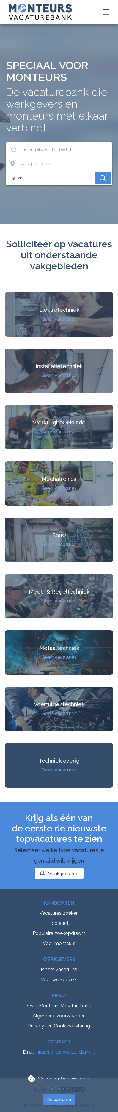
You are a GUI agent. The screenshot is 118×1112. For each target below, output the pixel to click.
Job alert (59, 923)
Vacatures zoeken (59, 913)
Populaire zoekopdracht (59, 933)
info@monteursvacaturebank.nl (65, 1052)
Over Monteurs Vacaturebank (59, 1005)
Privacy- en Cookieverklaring (59, 1026)
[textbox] (59, 149)
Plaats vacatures (59, 969)
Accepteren (59, 1099)
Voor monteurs (59, 943)
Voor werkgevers (59, 979)
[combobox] (59, 149)
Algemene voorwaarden (59, 1016)
